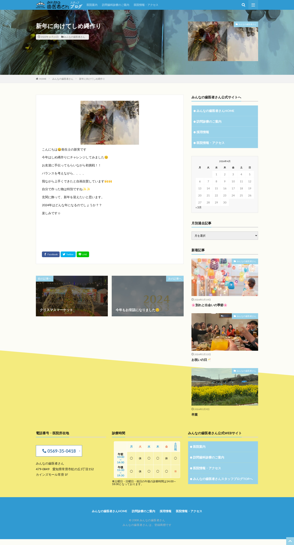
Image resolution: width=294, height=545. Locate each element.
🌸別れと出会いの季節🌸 (210, 306)
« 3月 (199, 208)
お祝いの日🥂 (201, 361)
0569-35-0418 (60, 452)
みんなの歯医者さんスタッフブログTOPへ (221, 483)
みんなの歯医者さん (74, 36)
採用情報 (203, 133)
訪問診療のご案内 (210, 122)
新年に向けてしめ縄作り (92, 78)
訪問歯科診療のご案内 (115, 4)
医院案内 (92, 4)
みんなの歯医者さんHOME (216, 111)
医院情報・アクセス (146, 4)
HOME (42, 78)
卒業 (194, 415)
